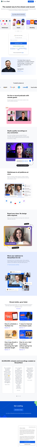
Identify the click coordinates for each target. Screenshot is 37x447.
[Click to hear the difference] (22, 161)
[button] (18, 36)
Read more (7, 327)
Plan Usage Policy (12, 48)
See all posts (18, 308)
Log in (23, 52)
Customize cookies (27, 444)
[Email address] (18, 40)
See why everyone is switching (13, 264)
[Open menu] (35, 1)
